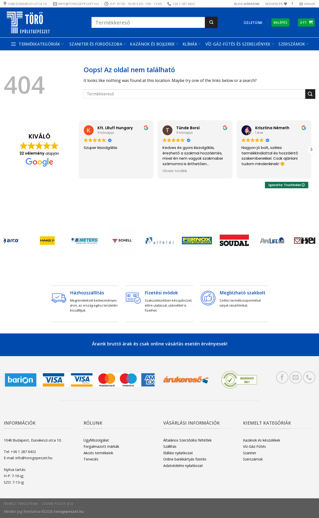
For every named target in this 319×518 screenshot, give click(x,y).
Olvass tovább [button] (174, 171)
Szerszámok (293, 44)
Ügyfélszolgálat (96, 440)
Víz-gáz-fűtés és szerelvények (239, 44)
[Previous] (14, 242)
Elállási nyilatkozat (178, 453)
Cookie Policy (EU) (57, 504)
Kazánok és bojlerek (154, 44)
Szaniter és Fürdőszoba (97, 44)
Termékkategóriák (37, 44)
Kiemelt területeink (21, 504)
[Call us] (309, 377)
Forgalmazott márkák (101, 446)
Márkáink (252, 4)
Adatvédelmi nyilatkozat (183, 465)
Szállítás (169, 446)
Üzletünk (253, 22)
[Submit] (211, 22)
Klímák (192, 44)
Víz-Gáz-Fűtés (254, 446)
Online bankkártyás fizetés (184, 459)
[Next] (304, 242)
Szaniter (249, 453)
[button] (311, 149)
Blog (238, 4)
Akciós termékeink (98, 453)
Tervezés (90, 459)
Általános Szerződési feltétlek (187, 440)
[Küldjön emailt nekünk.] (296, 377)
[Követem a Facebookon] (292, 3)
